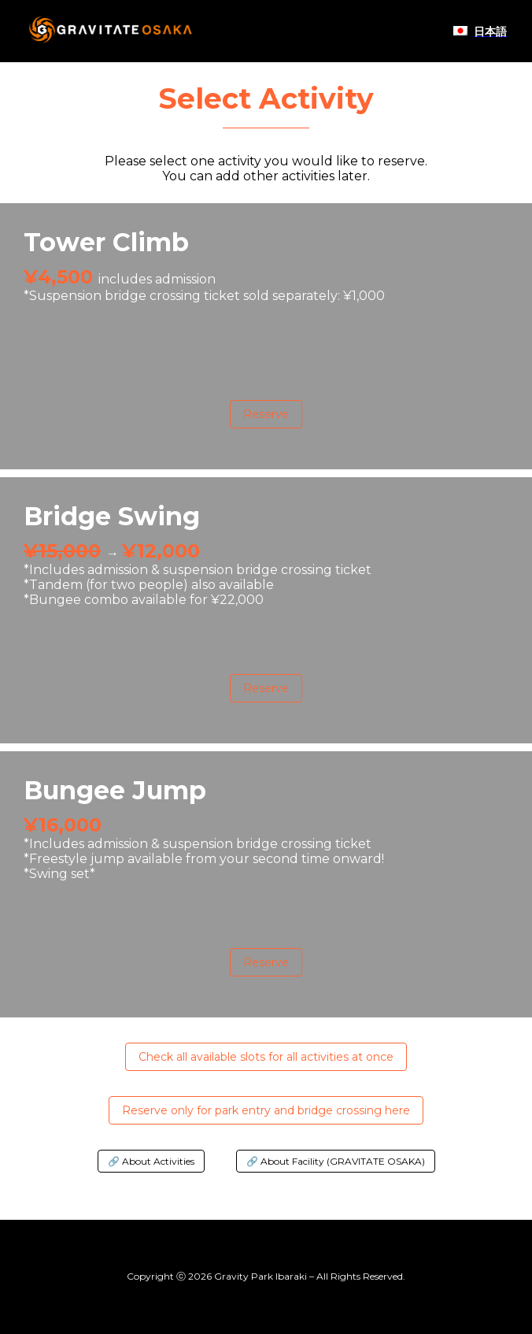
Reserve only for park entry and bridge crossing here (266, 1110)
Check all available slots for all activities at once (266, 1057)
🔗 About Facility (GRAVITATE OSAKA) (335, 1161)
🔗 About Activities (151, 1161)
